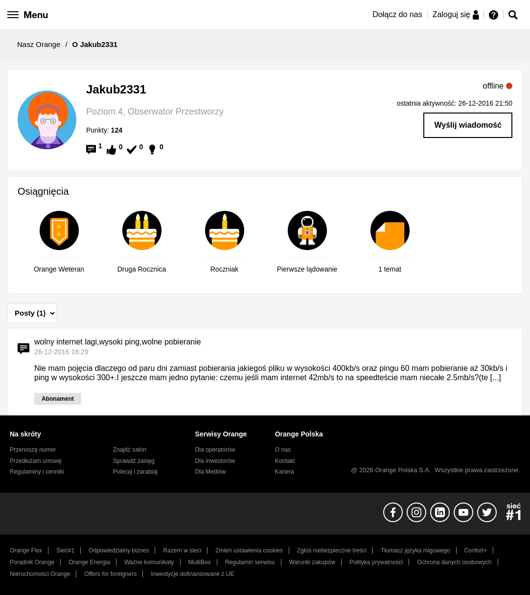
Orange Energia (89, 562)
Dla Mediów (210, 471)
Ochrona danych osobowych (454, 562)
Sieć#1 (65, 550)
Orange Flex (26, 550)
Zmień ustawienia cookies (249, 550)
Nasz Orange (38, 44)
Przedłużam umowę (36, 461)
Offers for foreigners (110, 574)
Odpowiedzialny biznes (119, 550)
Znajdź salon (129, 449)
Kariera (284, 471)
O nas (283, 449)
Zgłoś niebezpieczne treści (332, 550)
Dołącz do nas (397, 14)
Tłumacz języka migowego (415, 550)
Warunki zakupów (312, 562)
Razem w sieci (182, 550)
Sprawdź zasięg (134, 461)
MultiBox (199, 562)
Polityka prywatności (376, 562)
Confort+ (475, 550)
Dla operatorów (215, 449)
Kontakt (285, 461)
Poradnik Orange (32, 562)
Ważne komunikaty (149, 562)
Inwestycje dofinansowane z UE (192, 574)
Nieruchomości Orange (40, 574)
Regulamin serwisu (250, 562)
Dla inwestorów (215, 461)
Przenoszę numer (33, 449)
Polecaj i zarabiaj (135, 471)
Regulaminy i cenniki (37, 471)
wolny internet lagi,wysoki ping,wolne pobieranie (117, 342)
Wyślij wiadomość (468, 125)
